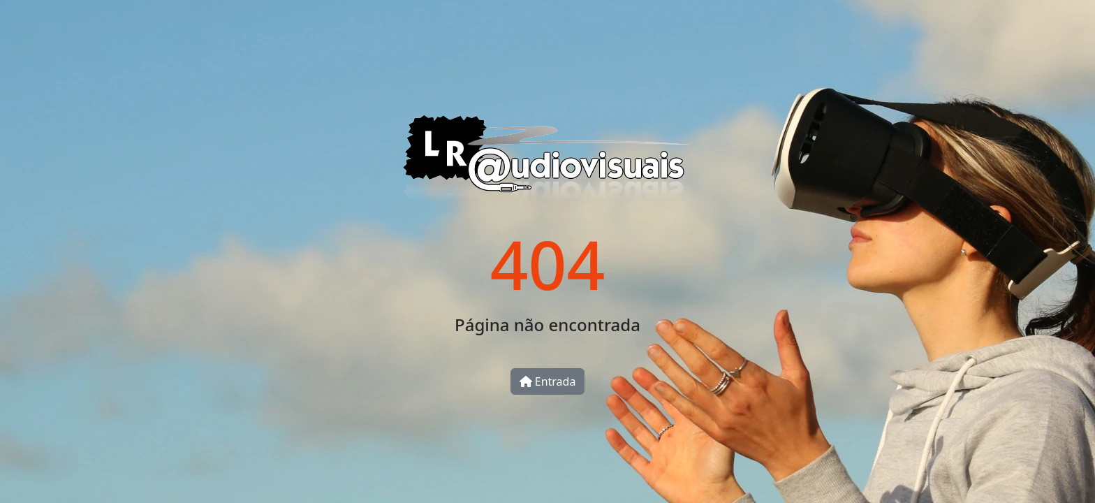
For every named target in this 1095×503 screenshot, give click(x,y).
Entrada (548, 381)
